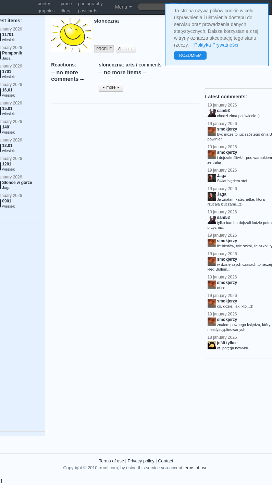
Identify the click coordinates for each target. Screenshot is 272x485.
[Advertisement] (161, 142)
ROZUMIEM (190, 55)
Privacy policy (140, 460)
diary (65, 10)
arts (130, 64)
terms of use (195, 467)
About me (126, 49)
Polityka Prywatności (216, 45)
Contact (165, 460)
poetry (44, 3)
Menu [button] (123, 7)
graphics (46, 10)
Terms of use (111, 460)
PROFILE (104, 49)
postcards (87, 10)
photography (90, 3)
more (111, 87)
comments (150, 64)
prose (66, 3)
